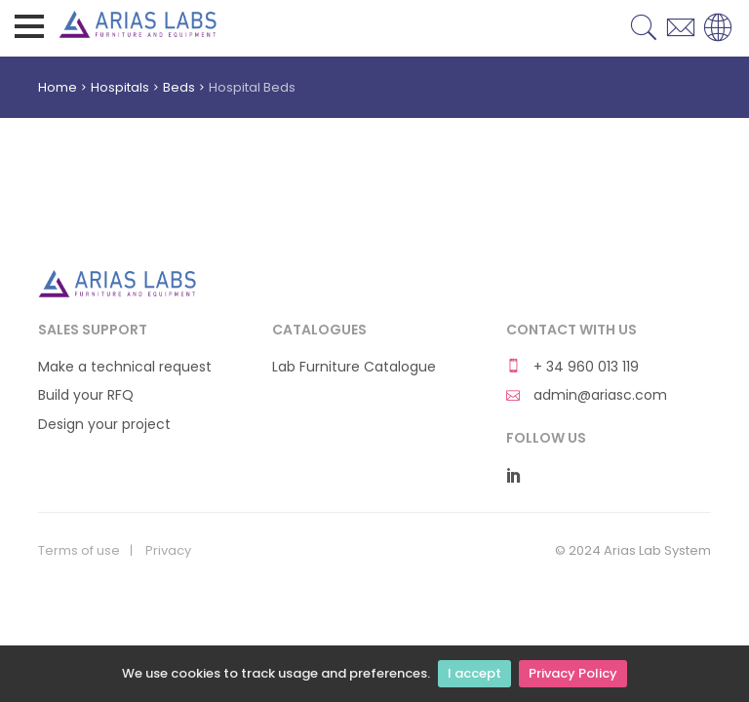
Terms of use (79, 551)
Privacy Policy (573, 673)
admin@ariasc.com (586, 395)
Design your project (104, 424)
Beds (179, 87)
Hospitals (120, 87)
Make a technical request (125, 367)
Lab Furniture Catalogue (354, 367)
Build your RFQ (86, 395)
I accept (474, 673)
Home (57, 87)
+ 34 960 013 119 (572, 367)
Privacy (168, 551)
